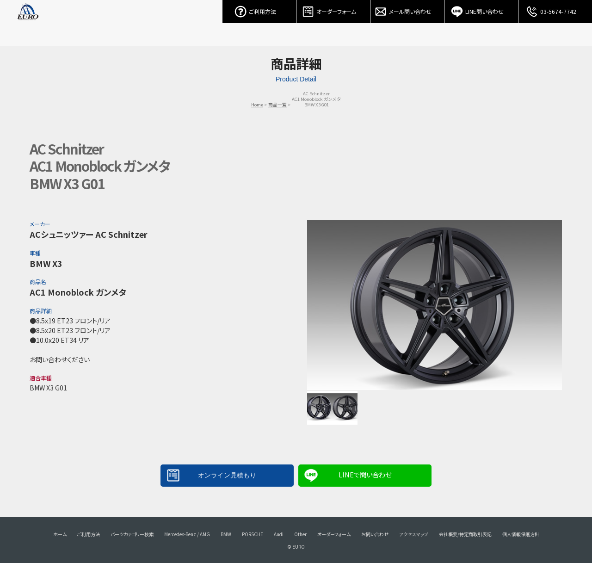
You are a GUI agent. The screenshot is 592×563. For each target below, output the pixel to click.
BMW (226, 534)
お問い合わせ (374, 534)
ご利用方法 (259, 9)
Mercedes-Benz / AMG (187, 534)
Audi (279, 534)
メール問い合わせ (407, 9)
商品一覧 (277, 104)
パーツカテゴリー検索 (132, 534)
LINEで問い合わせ (365, 474)
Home (257, 104)
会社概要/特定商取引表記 (465, 534)
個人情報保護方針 (520, 534)
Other (300, 534)
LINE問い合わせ (481, 9)
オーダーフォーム (333, 9)
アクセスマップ (413, 534)
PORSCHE (252, 534)
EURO (28, 23)
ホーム (60, 534)
